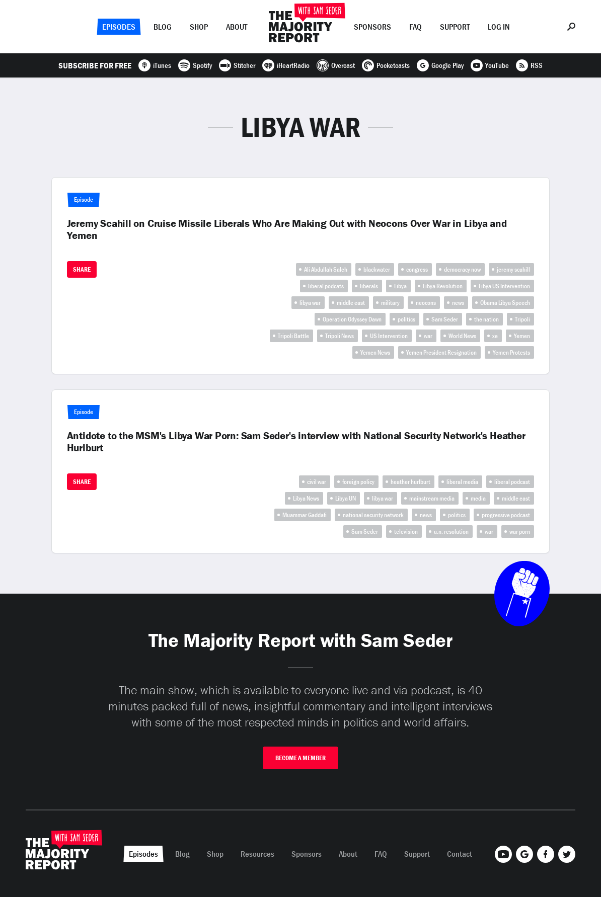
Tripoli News (339, 336)
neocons (426, 302)
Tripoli (522, 319)
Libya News (306, 498)
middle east (351, 302)
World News (462, 336)
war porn (519, 531)
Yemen (522, 336)
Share (82, 269)
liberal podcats (326, 286)
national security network (373, 515)
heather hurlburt (410, 481)
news (458, 302)
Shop (199, 26)
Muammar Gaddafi (304, 515)
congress (417, 269)
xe (495, 336)
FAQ (415, 26)
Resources (257, 853)
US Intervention (389, 336)
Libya (400, 286)
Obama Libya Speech (505, 302)
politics (406, 319)
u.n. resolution (451, 531)
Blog (163, 26)
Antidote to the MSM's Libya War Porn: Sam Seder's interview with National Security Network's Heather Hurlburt (296, 442)
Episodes (118, 26)
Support (455, 26)
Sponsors (372, 26)
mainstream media (432, 498)
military (390, 302)
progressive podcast (506, 515)
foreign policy (358, 481)
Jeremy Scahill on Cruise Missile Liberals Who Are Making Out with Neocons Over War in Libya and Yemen (287, 229)
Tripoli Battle (293, 336)
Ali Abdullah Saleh (325, 269)
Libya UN (345, 498)
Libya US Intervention (504, 286)
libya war (310, 302)
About (236, 26)
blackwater (376, 269)
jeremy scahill (513, 269)
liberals (369, 286)
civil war (316, 481)
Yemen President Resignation (441, 352)
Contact (459, 853)
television (406, 531)
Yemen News (375, 352)
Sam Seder (444, 319)
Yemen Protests (511, 352)
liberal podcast (512, 481)
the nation (486, 319)
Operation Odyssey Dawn (352, 319)
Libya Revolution (443, 286)
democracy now (462, 269)
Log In (499, 26)
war (428, 336)
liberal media (462, 481)
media (478, 498)
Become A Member (300, 758)
